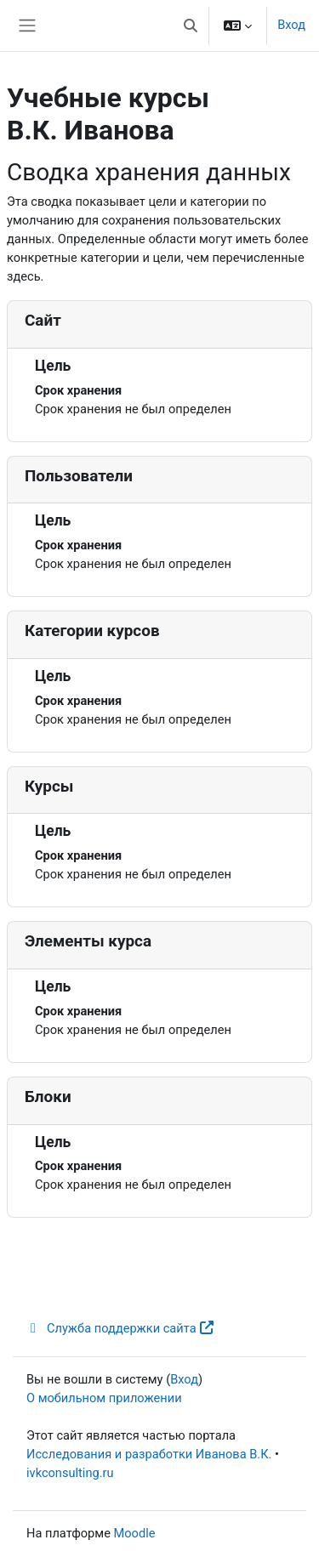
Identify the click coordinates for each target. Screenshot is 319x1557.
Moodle (135, 1533)
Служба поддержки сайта (120, 1328)
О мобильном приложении (104, 1398)
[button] (190, 25)
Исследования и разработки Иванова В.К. (148, 1454)
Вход (291, 24)
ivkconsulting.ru (70, 1472)
